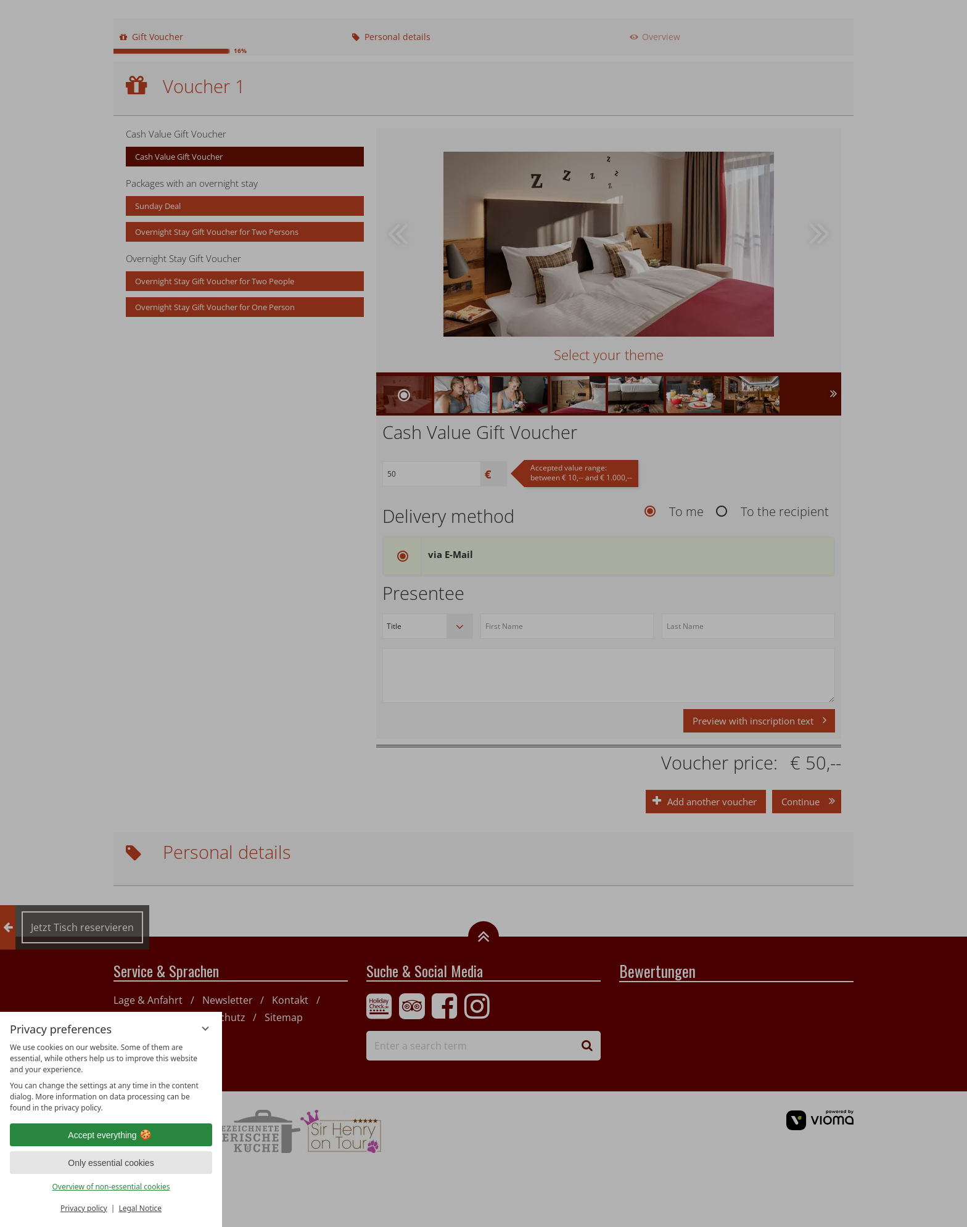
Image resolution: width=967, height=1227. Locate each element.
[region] (111, 1078)
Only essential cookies (111, 1163)
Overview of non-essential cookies (111, 1186)
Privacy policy (83, 1208)
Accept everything (111, 1135)
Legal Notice (140, 1208)
